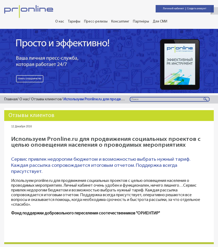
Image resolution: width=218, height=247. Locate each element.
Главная (10, 99)
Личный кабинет (173, 8)
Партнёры (141, 22)
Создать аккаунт (196, 8)
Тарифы (74, 22)
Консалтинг (120, 22)
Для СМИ (160, 22)
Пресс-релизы (96, 22)
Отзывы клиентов (46, 99)
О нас (59, 22)
